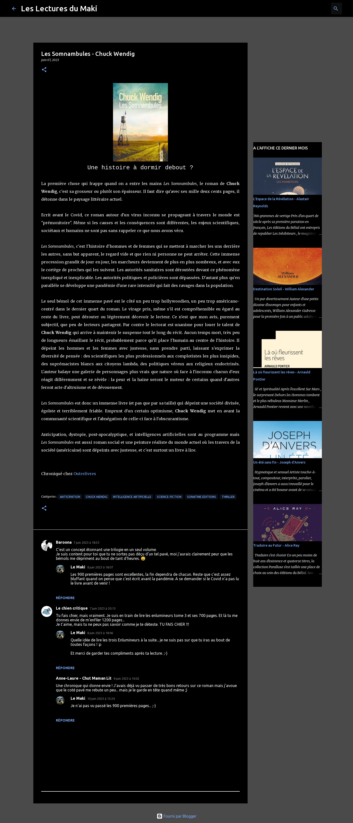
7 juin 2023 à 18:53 (86, 542)
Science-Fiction (169, 496)
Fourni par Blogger (176, 816)
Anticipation (70, 496)
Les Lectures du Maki (59, 8)
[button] (44, 70)
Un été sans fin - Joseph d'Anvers (279, 462)
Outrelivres (85, 473)
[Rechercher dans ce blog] (316, 8)
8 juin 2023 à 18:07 (100, 567)
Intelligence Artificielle (132, 496)
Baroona (64, 542)
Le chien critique (72, 608)
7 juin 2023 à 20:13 (102, 608)
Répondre (65, 598)
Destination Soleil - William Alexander (283, 289)
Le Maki (78, 567)
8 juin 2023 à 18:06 (100, 633)
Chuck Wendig (96, 496)
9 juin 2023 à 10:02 (126, 678)
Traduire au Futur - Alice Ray (276, 545)
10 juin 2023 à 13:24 (101, 698)
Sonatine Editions (201, 496)
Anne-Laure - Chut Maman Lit (84, 678)
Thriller (228, 496)
